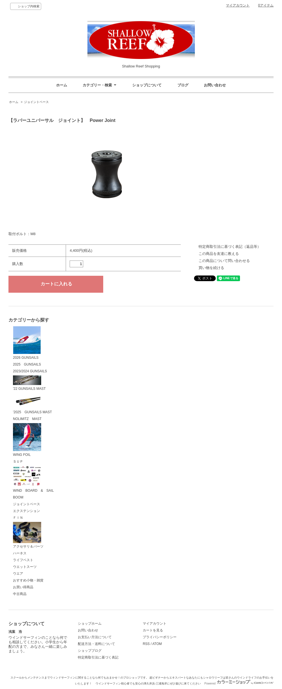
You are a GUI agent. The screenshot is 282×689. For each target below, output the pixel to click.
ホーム (61, 85)
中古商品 (20, 594)
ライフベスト (23, 560)
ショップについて (147, 85)
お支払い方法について (95, 637)
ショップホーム (90, 623)
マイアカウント (238, 5)
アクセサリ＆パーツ (28, 535)
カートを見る (153, 630)
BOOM (18, 497)
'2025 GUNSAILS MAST (32, 403)
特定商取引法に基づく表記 (98, 657)
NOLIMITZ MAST (27, 419)
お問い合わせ (215, 85)
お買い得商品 (23, 587)
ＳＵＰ (18, 461)
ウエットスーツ (25, 567)
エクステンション (26, 511)
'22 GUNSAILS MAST (29, 383)
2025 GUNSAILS (27, 364)
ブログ (182, 85)
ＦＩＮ (18, 518)
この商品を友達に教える (219, 253)
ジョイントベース (36, 102)
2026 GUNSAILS (27, 343)
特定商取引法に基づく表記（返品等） (230, 246)
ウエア (18, 574)
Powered (239, 683)
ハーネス (20, 553)
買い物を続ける (211, 268)
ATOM (157, 644)
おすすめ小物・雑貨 (28, 580)
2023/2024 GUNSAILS (30, 371)
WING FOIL (27, 440)
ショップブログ (90, 651)
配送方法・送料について (96, 644)
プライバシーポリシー (160, 637)
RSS (146, 644)
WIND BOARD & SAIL (33, 479)
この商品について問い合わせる (224, 261)
